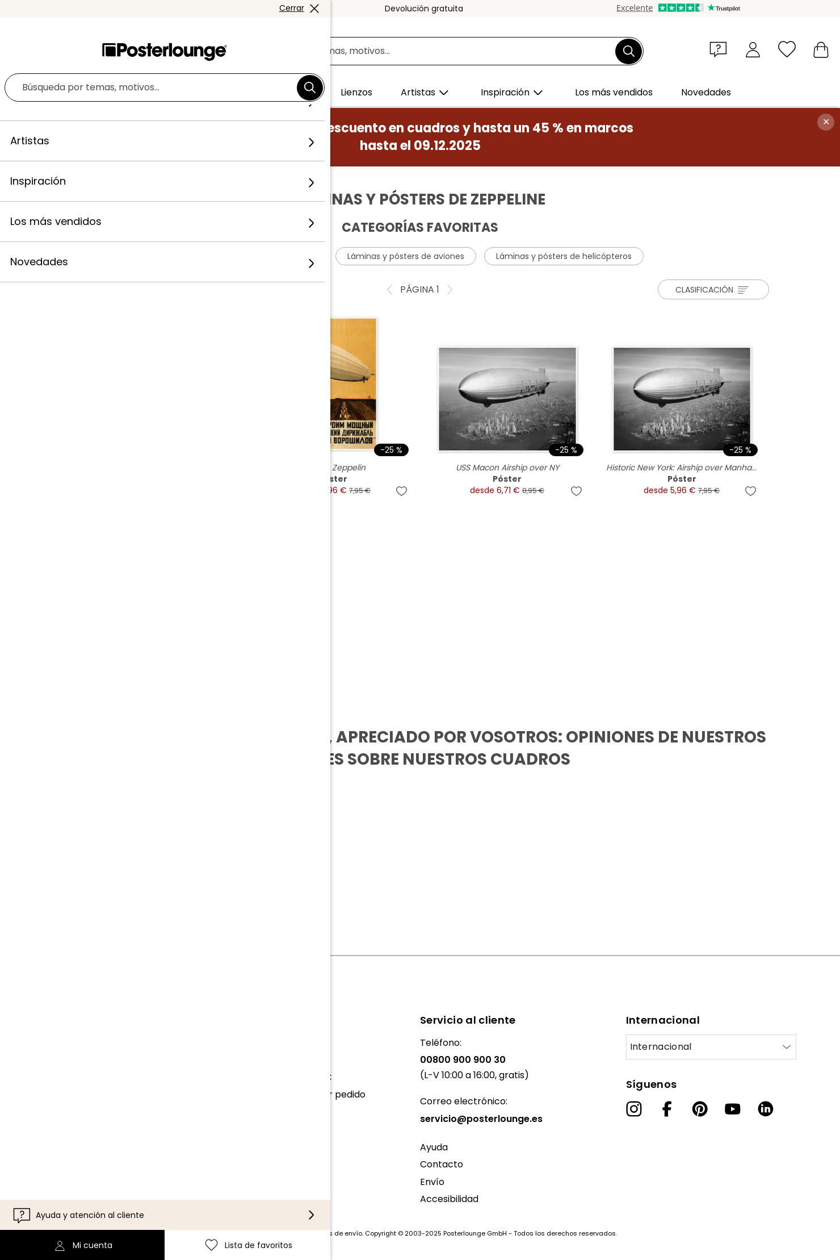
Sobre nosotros (43, 1042)
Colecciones (36, 1077)
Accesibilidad (449, 1198)
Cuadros (158, 178)
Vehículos (248, 178)
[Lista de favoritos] (787, 49)
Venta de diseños (47, 1123)
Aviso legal (32, 1203)
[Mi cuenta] (753, 49)
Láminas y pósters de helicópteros (564, 256)
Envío (432, 1181)
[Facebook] (667, 1109)
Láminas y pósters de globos (259, 256)
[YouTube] (733, 1109)
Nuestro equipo (42, 1059)
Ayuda (434, 1147)
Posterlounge (103, 178)
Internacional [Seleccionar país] (661, 1046)
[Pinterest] (700, 1109)
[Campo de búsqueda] (432, 51)
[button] (720, 49)
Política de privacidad (57, 1168)
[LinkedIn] (766, 1109)
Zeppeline (299, 178)
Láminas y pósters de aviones (405, 256)
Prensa (24, 1105)
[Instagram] (634, 1109)
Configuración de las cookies (72, 1186)
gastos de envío (335, 1233)
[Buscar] (628, 51)
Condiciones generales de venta (80, 1151)
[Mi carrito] (821, 49)
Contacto (441, 1164)
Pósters (201, 178)
